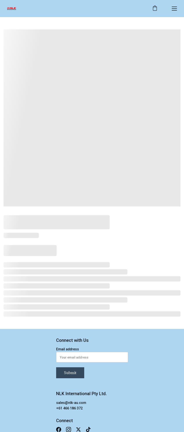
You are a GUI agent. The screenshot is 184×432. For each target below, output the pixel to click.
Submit (70, 372)
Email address (67, 349)
